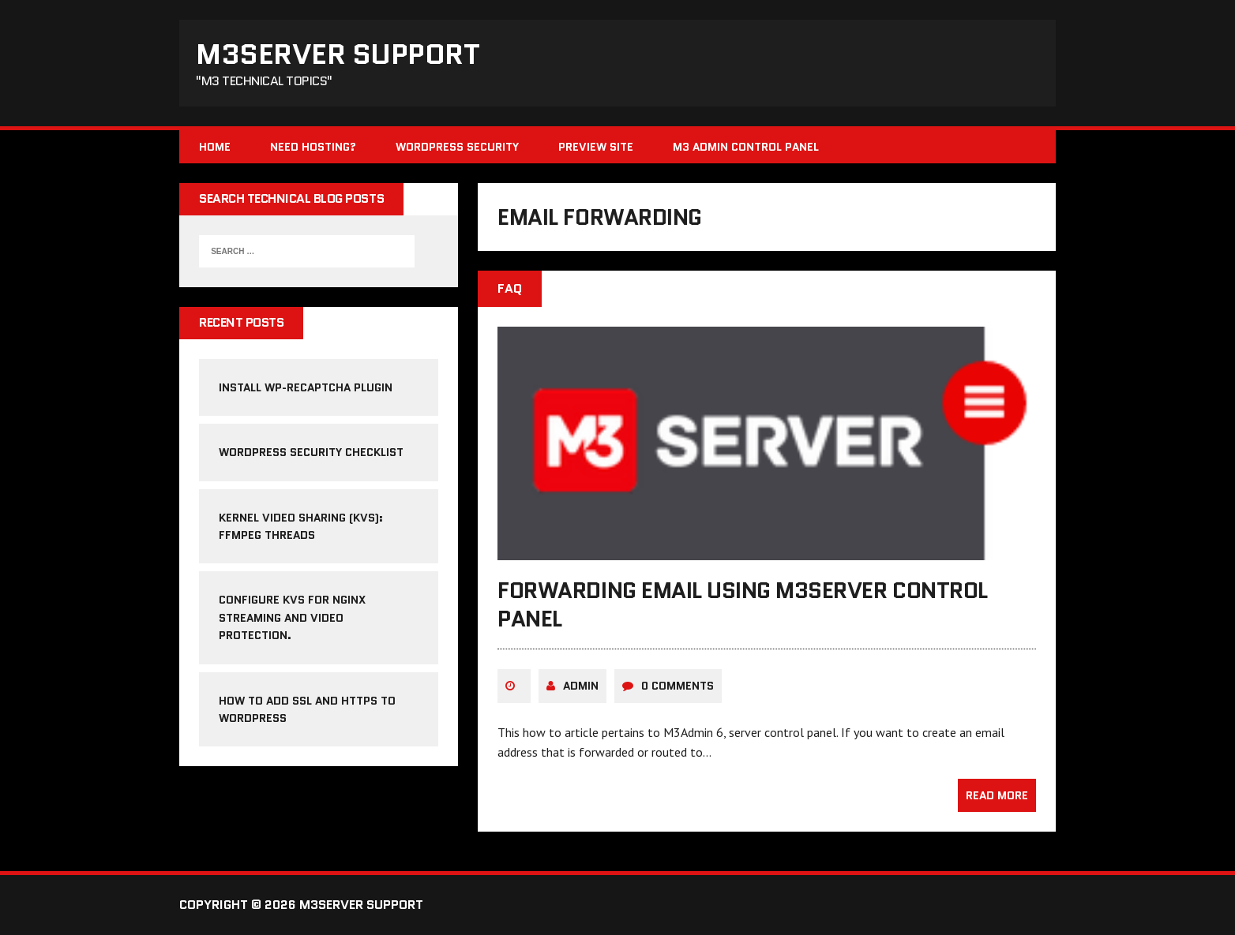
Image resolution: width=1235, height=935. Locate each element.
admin (581, 686)
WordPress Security (457, 147)
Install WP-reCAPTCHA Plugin (305, 387)
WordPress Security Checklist (311, 452)
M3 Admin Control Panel (746, 147)
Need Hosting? (313, 147)
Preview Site (595, 147)
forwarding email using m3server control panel (742, 604)
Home (215, 147)
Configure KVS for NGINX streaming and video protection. (292, 617)
